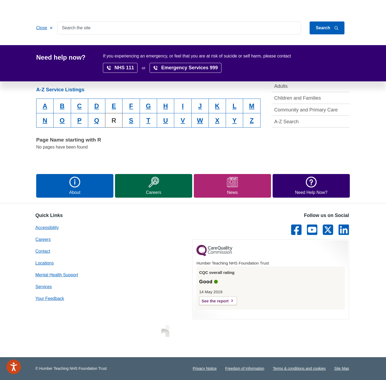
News (309, 46)
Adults (281, 86)
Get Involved (143, 46)
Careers (201, 46)
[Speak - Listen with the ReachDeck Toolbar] (13, 367)
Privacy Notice (205, 368)
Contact (343, 9)
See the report (215, 301)
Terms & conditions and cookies (299, 368)
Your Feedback (49, 298)
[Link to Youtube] (312, 230)
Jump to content (298, 9)
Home (47, 46)
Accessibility (257, 46)
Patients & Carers (105, 46)
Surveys (287, 46)
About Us (324, 9)
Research (227, 46)
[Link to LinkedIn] (344, 230)
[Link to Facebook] (296, 230)
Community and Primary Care (306, 110)
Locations (174, 46)
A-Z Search (286, 121)
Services (70, 46)
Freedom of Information (244, 368)
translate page (332, 57)
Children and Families (297, 98)
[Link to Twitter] (328, 230)
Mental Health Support (56, 275)
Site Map (341, 368)
